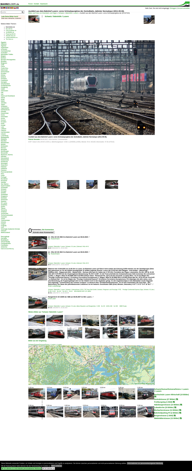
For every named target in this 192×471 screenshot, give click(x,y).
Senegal (3, 191)
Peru (2, 174)
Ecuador (3, 73)
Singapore (4, 196)
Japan (3, 104)
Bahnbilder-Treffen (7, 54)
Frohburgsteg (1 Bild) (163, 402)
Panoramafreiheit (6, 172)
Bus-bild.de (9, 29)
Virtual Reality (5, 242)
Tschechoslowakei (7, 215)
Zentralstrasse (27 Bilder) (164, 399)
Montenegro (5, 151)
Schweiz (61, 13)
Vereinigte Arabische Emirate (10, 229)
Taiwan (3, 208)
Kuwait (3, 125)
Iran (2, 94)
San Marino (4, 184)
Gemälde (4, 238)
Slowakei (4, 198)
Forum (30, 4)
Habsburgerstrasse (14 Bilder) (167, 405)
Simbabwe (4, 194)
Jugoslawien (5, 108)
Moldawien (4, 146)
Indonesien (4, 91)
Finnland (4, 79)
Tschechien (4, 213)
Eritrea (3, 75)
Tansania (4, 210)
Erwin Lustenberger (54, 286)
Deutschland (5, 72)
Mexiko (3, 144)
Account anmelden (183, 8)
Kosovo (3, 120)
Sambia (3, 182)
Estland (3, 77)
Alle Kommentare (48, 229)
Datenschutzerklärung (7, 248)
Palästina (4, 168)
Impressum (43, 4)
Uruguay (3, 225)
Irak (2, 92)
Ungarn (3, 224)
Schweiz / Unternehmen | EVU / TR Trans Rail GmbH (81, 289)
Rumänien (4, 179)
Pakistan (4, 167)
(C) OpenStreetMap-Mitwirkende (143, 383)
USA (2, 227)
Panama (3, 170)
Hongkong (4, 87)
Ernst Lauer (52, 299)
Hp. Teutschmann (54, 239)
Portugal (3, 177)
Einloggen (173, 8)
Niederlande (5, 160)
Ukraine (3, 222)
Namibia (3, 156)
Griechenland (5, 84)
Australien (4, 53)
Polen (3, 175)
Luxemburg (4, 136)
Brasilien (4, 61)
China (3, 66)
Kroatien (3, 122)
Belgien (3, 56)
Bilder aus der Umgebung (37, 341)
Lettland (3, 129)
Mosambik (4, 153)
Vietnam (3, 231)
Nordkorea (4, 161)
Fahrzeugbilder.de (11, 30)
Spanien (3, 201)
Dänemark (4, 70)
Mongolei (4, 149)
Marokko (4, 141)
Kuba (2, 123)
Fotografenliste (6, 243)
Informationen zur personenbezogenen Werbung (145, 463)
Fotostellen (4, 245)
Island (3, 98)
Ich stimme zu (48, 468)
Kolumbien (4, 117)
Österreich (4, 165)
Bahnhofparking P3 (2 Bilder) (166, 413)
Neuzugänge (5, 236)
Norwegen (4, 163)
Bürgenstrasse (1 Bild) (163, 416)
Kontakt (36, 4)
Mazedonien (5, 142)
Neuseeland (5, 158)
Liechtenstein (5, 132)
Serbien (3, 193)
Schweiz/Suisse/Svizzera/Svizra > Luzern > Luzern (45, 344)
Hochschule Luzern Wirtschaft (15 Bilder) (171, 395)
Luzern (76, 13)
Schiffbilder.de (10, 32)
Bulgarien (4, 63)
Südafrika (4, 205)
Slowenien (4, 199)
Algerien (3, 46)
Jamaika (3, 103)
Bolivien (3, 58)
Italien (3, 101)
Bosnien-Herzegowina (8, 59)
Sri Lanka (4, 203)
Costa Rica (4, 68)
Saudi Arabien (5, 186)
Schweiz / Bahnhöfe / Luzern (57, 16)
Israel (2, 99)
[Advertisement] (91, 29)
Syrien (3, 206)
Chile (2, 65)
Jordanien (4, 106)
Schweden (4, 187)
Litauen (3, 134)
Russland (4, 180)
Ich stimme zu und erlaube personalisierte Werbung (21, 468)
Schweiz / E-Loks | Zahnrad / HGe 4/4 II (77, 246)
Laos (2, 127)
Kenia (3, 115)
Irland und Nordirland (8, 96)
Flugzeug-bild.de (11, 34)
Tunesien (4, 217)
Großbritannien (6, 85)
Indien (3, 89)
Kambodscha (5, 110)
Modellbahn (5, 240)
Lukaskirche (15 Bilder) (164, 407)
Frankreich (4, 80)
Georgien (4, 82)
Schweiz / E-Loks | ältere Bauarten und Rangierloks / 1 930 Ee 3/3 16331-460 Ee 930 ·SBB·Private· (96, 306)
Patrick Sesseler (34, 139)
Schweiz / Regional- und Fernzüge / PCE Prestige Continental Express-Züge (120, 289)
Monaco (3, 148)
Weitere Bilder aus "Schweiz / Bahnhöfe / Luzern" (45, 312)
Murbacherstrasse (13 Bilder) (166, 410)
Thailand (4, 212)
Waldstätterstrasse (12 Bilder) (166, 418)
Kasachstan (5, 113)
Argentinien (4, 47)
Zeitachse (4, 247)
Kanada (3, 111)
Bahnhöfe (69, 13)
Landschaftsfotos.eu (12, 37)
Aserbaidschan (6, 51)
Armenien (4, 49)
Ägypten (3, 42)
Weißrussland (5, 232)
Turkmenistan (5, 220)
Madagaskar (5, 137)
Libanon (3, 130)
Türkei (3, 219)
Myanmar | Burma (7, 155)
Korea (3, 118)
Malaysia (4, 139)
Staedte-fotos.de (10, 35)
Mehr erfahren (56, 466)
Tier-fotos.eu (9, 39)
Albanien (4, 44)
